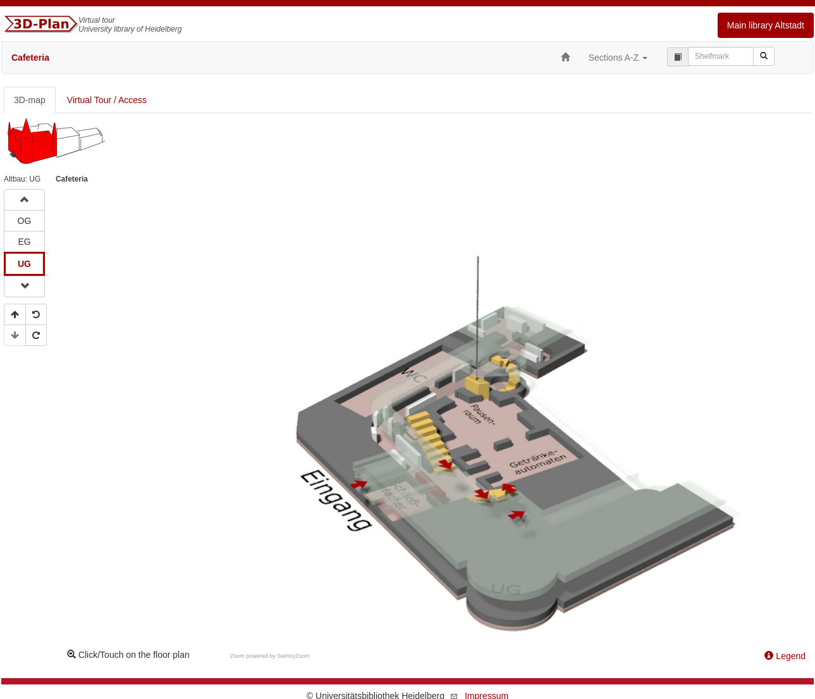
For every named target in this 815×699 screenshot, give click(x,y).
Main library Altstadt (765, 25)
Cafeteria (30, 58)
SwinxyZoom (293, 656)
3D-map (30, 100)
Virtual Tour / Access (107, 100)
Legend (785, 656)
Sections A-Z (618, 58)
